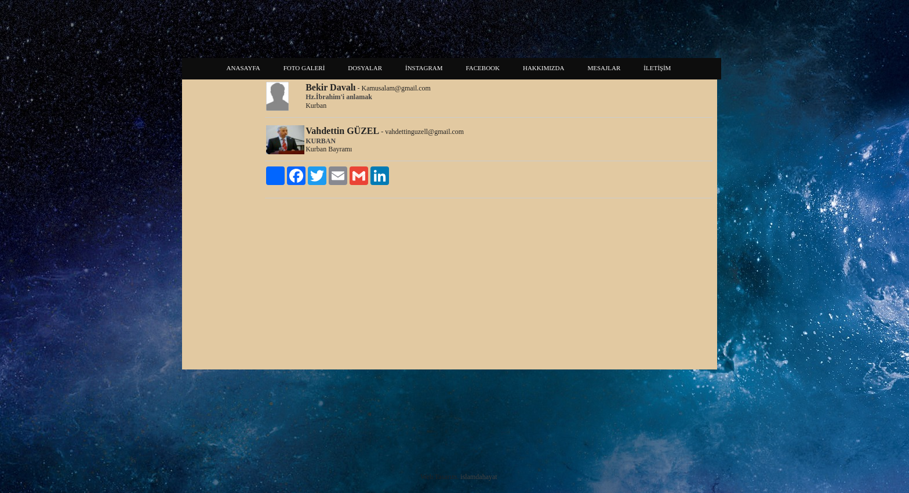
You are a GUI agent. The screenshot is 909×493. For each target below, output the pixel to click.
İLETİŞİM (657, 67)
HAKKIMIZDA (544, 67)
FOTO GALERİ (304, 67)
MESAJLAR (603, 67)
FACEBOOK (483, 67)
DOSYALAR (365, 67)
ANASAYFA (243, 67)
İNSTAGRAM (424, 67)
